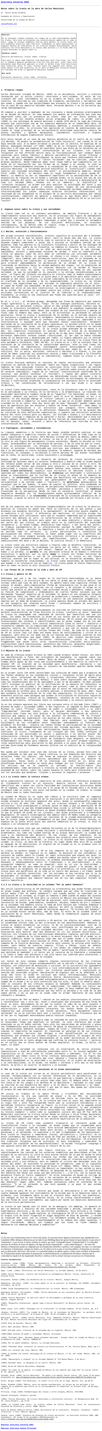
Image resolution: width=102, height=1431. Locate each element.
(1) (50, 563)
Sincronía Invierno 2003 (15, 2)
